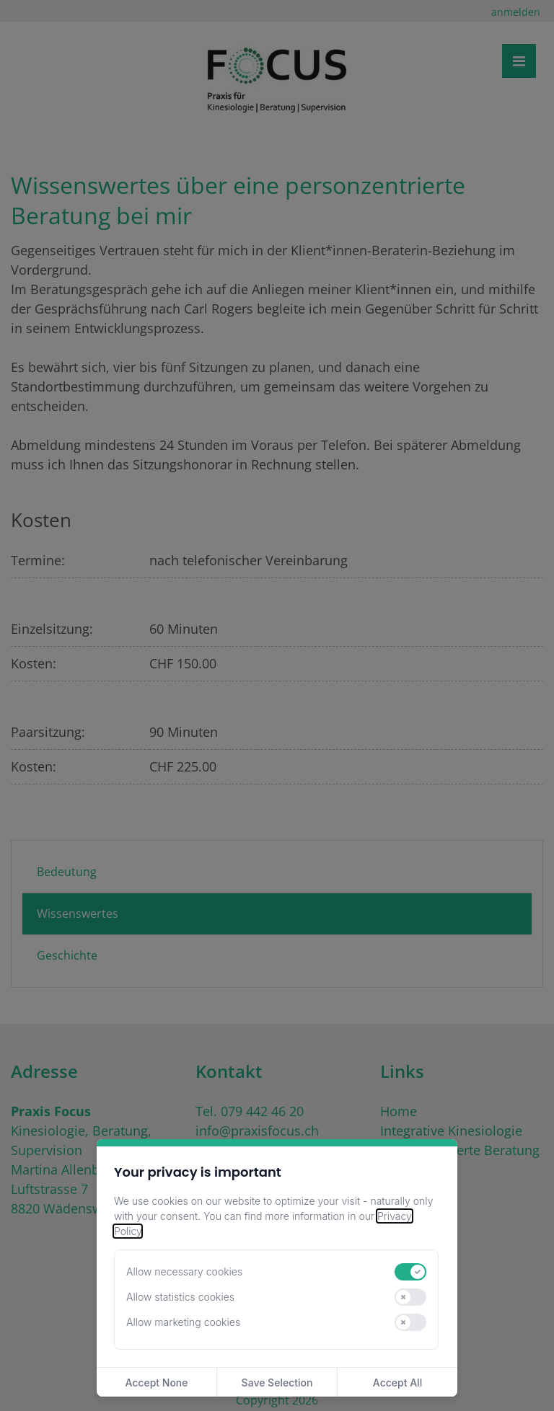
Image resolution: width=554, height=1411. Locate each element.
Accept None (156, 1382)
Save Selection (277, 1382)
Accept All (397, 1382)
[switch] (410, 1271)
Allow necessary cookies (184, 1271)
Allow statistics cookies (180, 1297)
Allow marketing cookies (183, 1322)
